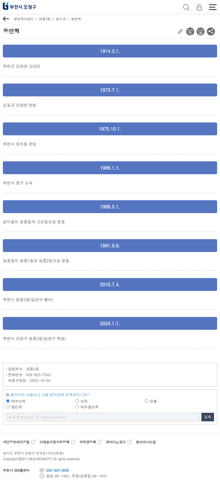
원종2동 (44, 18)
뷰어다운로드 (116, 441)
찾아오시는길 (146, 441)
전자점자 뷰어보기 (190, 31)
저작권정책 (87, 441)
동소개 (61, 18)
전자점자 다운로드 (201, 31)
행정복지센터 (24, 18)
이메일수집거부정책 (54, 441)
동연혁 (76, 18)
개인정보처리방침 (16, 441)
